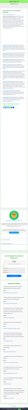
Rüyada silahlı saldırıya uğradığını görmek (11, 362)
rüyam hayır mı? (14, 1)
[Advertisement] (14, 36)
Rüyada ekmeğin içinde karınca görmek (10, 373)
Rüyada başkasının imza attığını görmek (11, 292)
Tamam (19, 409)
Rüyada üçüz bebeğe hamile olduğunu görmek (12, 328)
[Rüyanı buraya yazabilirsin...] (14, 239)
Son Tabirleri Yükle (14, 275)
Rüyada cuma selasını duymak (9, 317)
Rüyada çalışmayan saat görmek (8, 59)
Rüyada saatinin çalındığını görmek (9, 45)
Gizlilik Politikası (14, 406)
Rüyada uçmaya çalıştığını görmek (9, 71)
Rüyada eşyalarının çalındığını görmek (9, 90)
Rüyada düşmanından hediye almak (10, 351)
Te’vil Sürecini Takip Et (14, 232)
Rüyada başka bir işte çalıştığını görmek (10, 97)
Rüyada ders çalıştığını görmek (8, 81)
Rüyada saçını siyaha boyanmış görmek (11, 303)
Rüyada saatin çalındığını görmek (8, 64)
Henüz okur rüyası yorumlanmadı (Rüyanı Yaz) (9, 14)
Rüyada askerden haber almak (9, 398)
